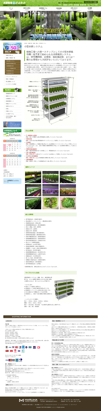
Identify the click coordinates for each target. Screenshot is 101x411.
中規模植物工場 (9, 70)
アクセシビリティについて (51, 404)
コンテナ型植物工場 (11, 68)
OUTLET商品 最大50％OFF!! (11, 117)
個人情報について (39, 404)
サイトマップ (74, 404)
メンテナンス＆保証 (11, 84)
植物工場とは (9, 55)
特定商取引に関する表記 (27, 404)
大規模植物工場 (9, 73)
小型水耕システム (10, 61)
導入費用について (10, 81)
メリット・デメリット (11, 76)
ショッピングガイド (64, 404)
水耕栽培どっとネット (13, 181)
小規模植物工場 (9, 66)
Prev (2, 25)
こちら (14, 390)
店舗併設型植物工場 (11, 63)
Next (98, 25)
